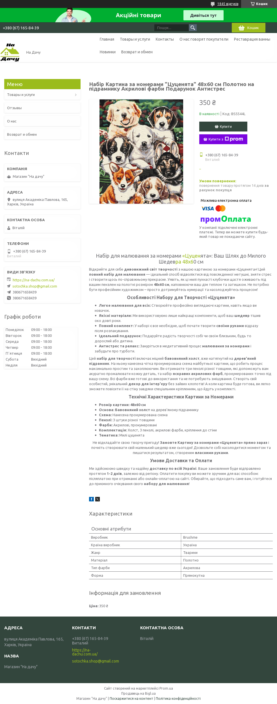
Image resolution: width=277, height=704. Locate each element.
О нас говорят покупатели (203, 39)
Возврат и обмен (137, 52)
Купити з (226, 139)
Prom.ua (166, 688)
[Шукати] (193, 27)
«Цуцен (191, 255)
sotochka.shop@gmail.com (34, 286)
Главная (107, 39)
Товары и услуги (135, 39)
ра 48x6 (184, 261)
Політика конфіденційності (178, 698)
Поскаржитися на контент (131, 698)
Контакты (165, 39)
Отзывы (14, 108)
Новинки (108, 52)
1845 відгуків (227, 4)
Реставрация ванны (252, 39)
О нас (11, 121)
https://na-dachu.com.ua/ (34, 280)
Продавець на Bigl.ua (138, 693)
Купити (226, 126)
